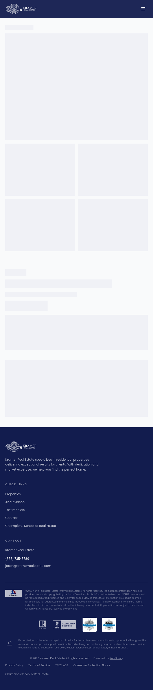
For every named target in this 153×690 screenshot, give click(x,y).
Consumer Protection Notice (91, 665)
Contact (11, 518)
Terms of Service (39, 665)
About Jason (15, 502)
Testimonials (15, 510)
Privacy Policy (14, 665)
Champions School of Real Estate (30, 526)
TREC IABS (61, 665)
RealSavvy (116, 658)
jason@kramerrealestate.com (28, 566)
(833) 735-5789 (17, 559)
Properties (13, 494)
